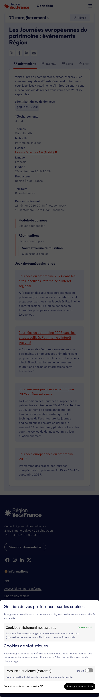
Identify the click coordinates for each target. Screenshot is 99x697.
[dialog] (49, 646)
